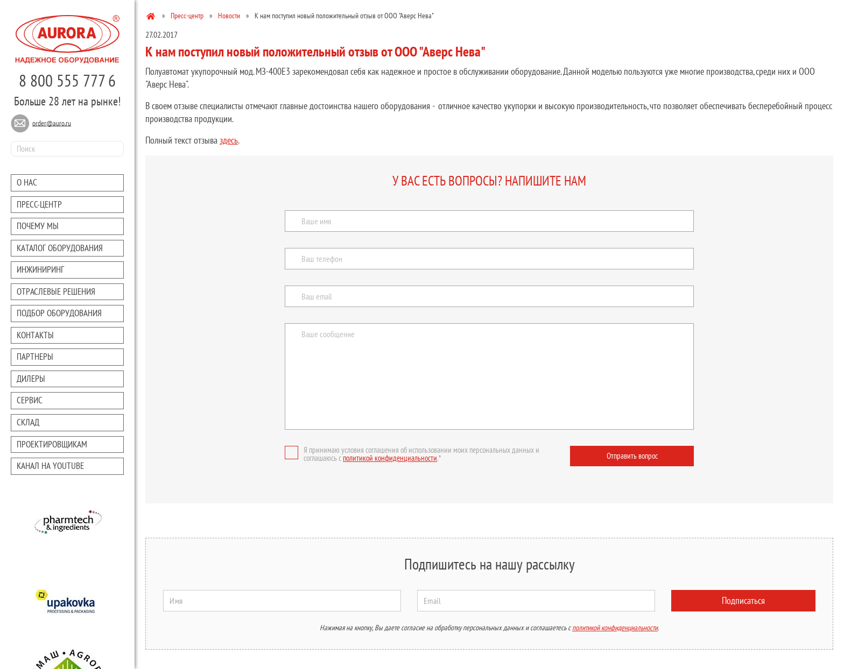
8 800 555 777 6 (67, 80)
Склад (28, 422)
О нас (27, 182)
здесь (229, 140)
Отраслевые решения (56, 291)
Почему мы (38, 226)
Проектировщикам (52, 444)
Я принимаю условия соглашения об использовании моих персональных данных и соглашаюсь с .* (412, 454)
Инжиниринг (40, 269)
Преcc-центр (39, 204)
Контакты (35, 335)
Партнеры (35, 356)
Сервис (30, 400)
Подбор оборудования (59, 313)
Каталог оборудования (60, 248)
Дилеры (31, 379)
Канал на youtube (50, 466)
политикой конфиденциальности (390, 458)
